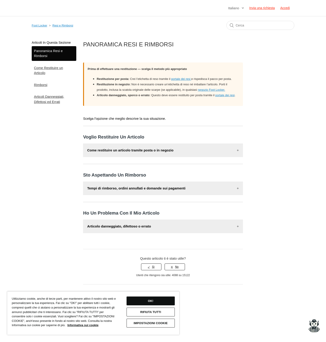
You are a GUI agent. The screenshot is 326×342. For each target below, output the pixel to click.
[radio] (151, 266)
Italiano (234, 8)
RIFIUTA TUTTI (150, 312)
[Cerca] (260, 25)
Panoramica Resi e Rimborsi (48, 53)
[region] (93, 313)
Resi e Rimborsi (63, 25)
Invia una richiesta (262, 8)
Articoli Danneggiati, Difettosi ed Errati (49, 99)
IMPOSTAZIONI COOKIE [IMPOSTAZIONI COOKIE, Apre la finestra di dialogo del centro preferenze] (151, 323)
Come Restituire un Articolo (48, 70)
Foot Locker (39, 25)
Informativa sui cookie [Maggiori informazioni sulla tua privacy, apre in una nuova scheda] (82, 325)
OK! (150, 301)
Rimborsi (40, 85)
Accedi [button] (285, 8)
